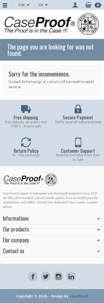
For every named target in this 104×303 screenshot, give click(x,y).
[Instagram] (58, 276)
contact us (54, 81)
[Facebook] (33, 276)
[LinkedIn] (71, 276)
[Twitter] (45, 276)
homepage (34, 81)
